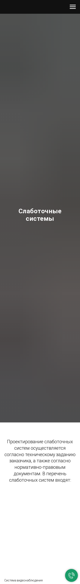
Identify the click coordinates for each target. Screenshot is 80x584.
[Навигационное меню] (73, 7)
